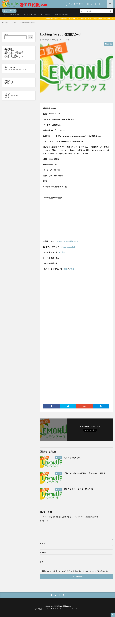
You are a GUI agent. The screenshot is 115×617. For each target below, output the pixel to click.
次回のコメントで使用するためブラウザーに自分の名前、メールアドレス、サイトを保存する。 (75, 571)
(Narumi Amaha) (68, 247)
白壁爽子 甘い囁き (11, 55)
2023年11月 (8, 82)
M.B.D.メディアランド (38, 14)
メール (43, 552)
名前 (42, 543)
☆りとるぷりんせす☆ (75, 4)
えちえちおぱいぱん (73, 457)
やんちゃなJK (67, 14)
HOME (6, 22)
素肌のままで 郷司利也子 (14, 52)
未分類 (14, 22)
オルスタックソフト (23, 14)
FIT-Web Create (55, 609)
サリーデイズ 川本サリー (13, 54)
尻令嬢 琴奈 (9, 50)
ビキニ (71, 269)
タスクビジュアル (8, 14)
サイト (42, 562)
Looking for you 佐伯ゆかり (27, 22)
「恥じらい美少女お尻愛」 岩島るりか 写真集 (86, 473)
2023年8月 (8, 84)
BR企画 (62, 252)
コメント (44, 521)
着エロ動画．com (64, 606)
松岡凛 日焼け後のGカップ (14, 57)
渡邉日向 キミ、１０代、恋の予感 (79, 489)
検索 (6, 35)
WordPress (76, 609)
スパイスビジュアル (54, 14)
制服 (66, 269)
